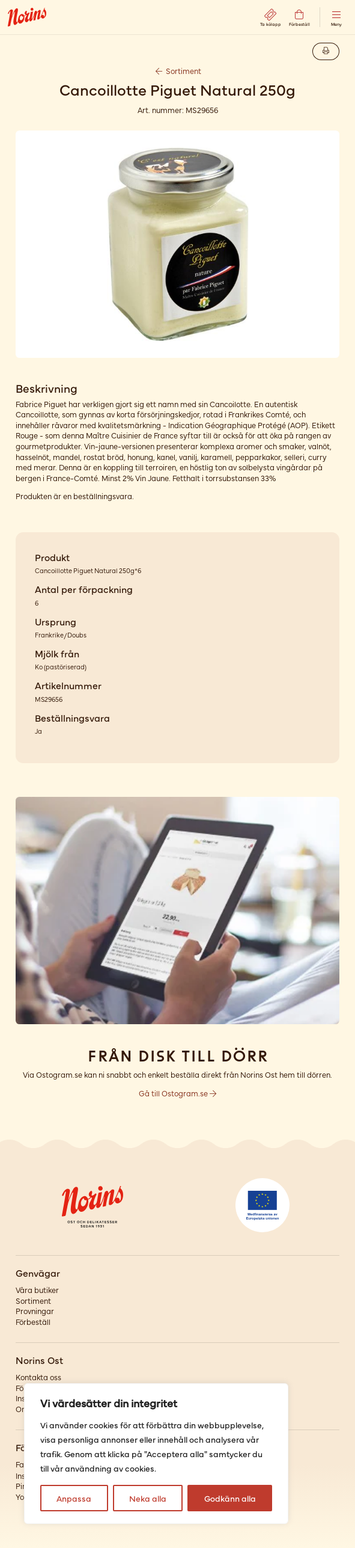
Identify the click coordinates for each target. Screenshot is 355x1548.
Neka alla (147, 1498)
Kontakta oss (38, 1377)
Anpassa (73, 1498)
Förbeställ (33, 1321)
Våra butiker (37, 1290)
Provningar (35, 1311)
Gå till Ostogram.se (177, 1093)
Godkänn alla (230, 1498)
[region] (156, 1453)
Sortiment (177, 71)
